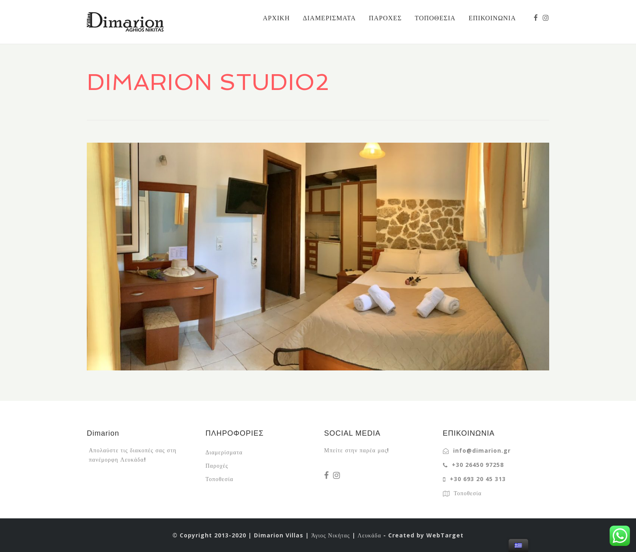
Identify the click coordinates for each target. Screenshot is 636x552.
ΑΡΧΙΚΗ (276, 17)
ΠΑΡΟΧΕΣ (385, 17)
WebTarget (445, 535)
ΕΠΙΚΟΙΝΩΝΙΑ (492, 17)
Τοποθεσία (220, 479)
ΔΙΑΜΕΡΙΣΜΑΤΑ (329, 17)
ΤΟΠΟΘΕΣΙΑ (435, 17)
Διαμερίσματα (224, 452)
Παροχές (217, 465)
